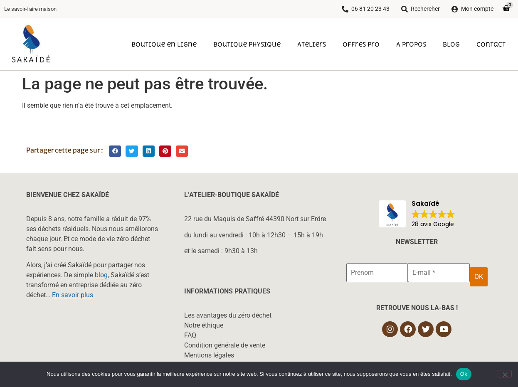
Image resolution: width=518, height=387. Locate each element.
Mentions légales (209, 355)
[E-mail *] (438, 272)
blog (101, 275)
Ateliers (311, 44)
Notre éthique (203, 325)
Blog (451, 44)
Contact (491, 44)
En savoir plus (72, 295)
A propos (411, 44)
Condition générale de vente (224, 345)
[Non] (505, 373)
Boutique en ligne (164, 44)
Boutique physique (247, 44)
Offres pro (361, 44)
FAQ (190, 335)
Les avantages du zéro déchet (227, 315)
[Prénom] (377, 272)
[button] (115, 151)
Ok (463, 374)
